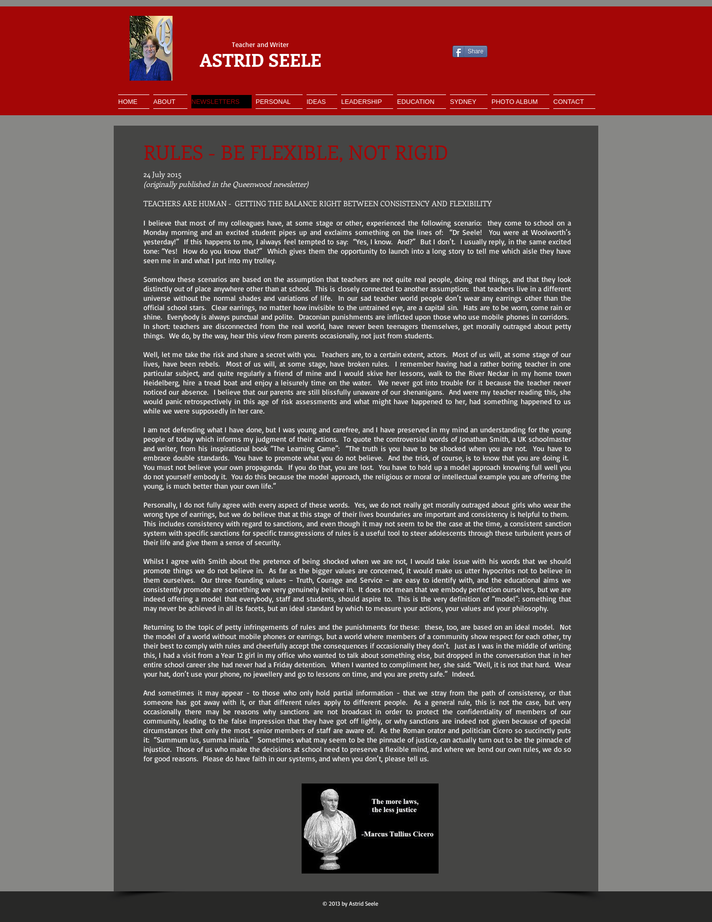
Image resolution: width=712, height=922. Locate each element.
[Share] (470, 51)
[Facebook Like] (381, 51)
